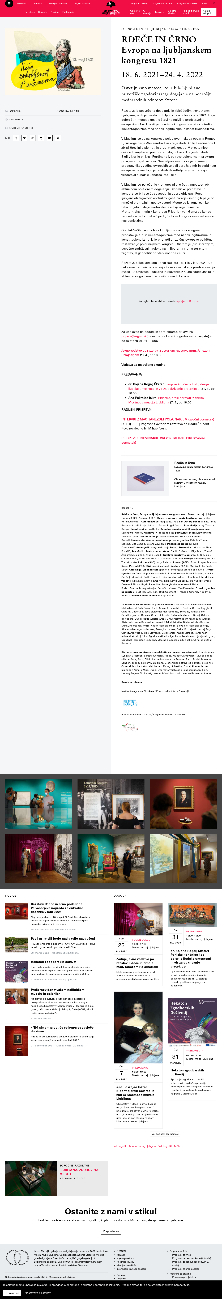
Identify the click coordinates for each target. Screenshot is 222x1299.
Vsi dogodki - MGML (170, 1146)
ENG (204, 3)
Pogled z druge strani (190, 12)
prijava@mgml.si (133, 336)
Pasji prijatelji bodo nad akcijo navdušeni (63, 938)
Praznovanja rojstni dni (184, 1277)
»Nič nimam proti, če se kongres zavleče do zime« (62, 1029)
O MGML (21, 3)
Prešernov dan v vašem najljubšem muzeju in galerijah (57, 992)
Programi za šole (139, 3)
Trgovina (159, 12)
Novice (55, 12)
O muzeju (147, 12)
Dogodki (42, 12)
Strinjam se (12, 1293)
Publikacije (68, 12)
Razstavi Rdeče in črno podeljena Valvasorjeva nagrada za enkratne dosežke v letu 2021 (57, 908)
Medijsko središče (58, 3)
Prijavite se (111, 1231)
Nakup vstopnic (207, 12)
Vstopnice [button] (14, 119)
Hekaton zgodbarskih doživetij (55, 962)
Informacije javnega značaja (131, 1268)
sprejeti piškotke (187, 301)
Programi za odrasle (187, 3)
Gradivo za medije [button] (19, 128)
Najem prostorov (126, 1258)
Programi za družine (162, 3)
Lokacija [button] (13, 111)
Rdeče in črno (184, 463)
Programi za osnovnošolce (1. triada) (191, 1258)
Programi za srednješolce (185, 1268)
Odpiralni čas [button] (67, 111)
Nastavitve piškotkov (38, 1293)
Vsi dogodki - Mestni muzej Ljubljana (135, 1146)
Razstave (30, 12)
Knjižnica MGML (125, 1261)
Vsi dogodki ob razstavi (165, 1133)
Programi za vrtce (181, 1254)
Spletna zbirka (172, 12)
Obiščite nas (135, 12)
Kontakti (38, 3)
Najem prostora (82, 3)
